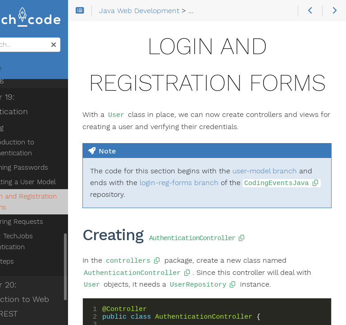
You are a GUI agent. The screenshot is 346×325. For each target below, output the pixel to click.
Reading (26, 128)
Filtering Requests (50, 222)
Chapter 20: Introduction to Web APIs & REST (46, 299)
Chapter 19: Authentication (35, 104)
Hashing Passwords (53, 167)
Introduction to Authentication (46, 147)
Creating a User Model (56, 182)
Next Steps (32, 261)
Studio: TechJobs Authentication (41, 241)
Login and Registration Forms (57, 201)
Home (22, 68)
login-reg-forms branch (256, 219)
